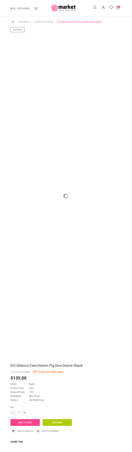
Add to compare (47, 431)
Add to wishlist (22, 431)
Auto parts (24, 22)
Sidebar (17, 30)
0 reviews (26, 372)
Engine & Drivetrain (44, 22)
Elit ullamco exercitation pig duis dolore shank (79, 22)
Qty (12, 407)
